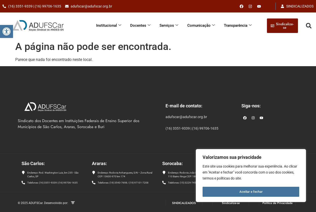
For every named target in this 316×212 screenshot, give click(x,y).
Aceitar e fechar (251, 192)
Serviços (169, 25)
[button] (6, 31)
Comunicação (201, 25)
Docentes (140, 25)
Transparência (238, 25)
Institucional (108, 25)
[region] (251, 176)
